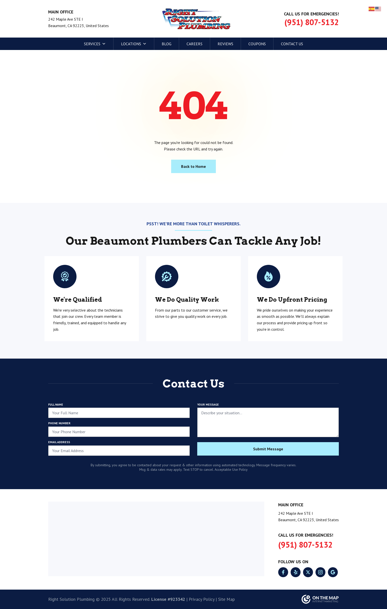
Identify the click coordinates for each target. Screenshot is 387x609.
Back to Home (193, 166)
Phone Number (59, 423)
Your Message (208, 404)
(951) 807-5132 (311, 22)
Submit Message (268, 448)
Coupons (257, 43)
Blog (166, 43)
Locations (134, 44)
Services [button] (95, 44)
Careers (194, 43)
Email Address (59, 442)
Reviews (225, 43)
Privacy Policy (201, 599)
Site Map (226, 599)
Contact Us (292, 43)
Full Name (55, 404)
